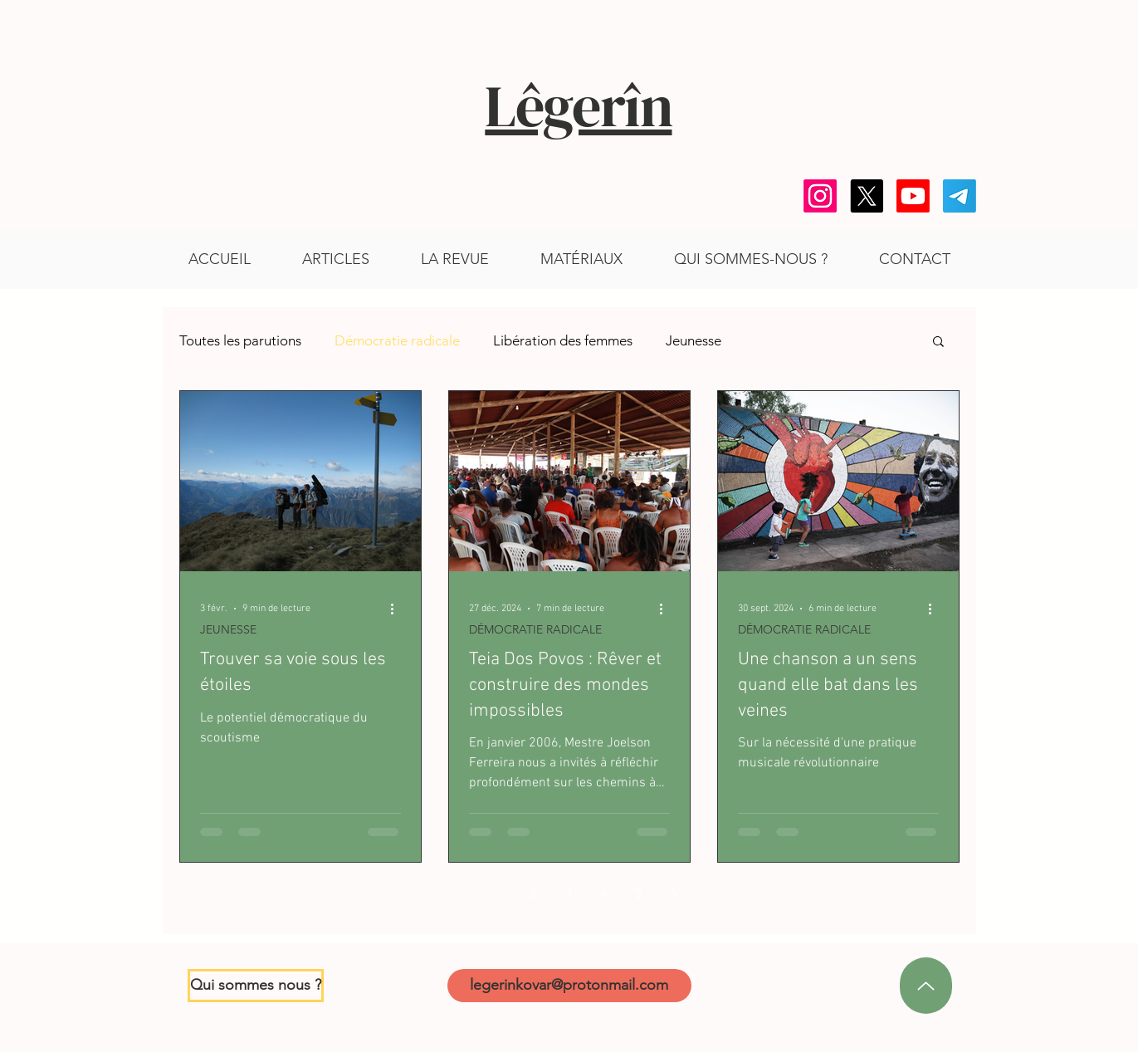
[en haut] (926, 985)
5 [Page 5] (638, 894)
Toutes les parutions (240, 340)
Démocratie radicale (397, 340)
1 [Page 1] (499, 894)
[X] (866, 196)
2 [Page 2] (534, 894)
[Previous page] (465, 894)
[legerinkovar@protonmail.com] (569, 985)
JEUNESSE (228, 630)
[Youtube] (913, 196)
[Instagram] (820, 196)
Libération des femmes (562, 340)
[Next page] (674, 894)
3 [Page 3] (569, 894)
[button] (581, 259)
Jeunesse (693, 340)
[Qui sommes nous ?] (256, 985)
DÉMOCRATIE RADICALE (535, 630)
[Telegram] (959, 196)
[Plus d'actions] (398, 609)
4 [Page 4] (604, 894)
